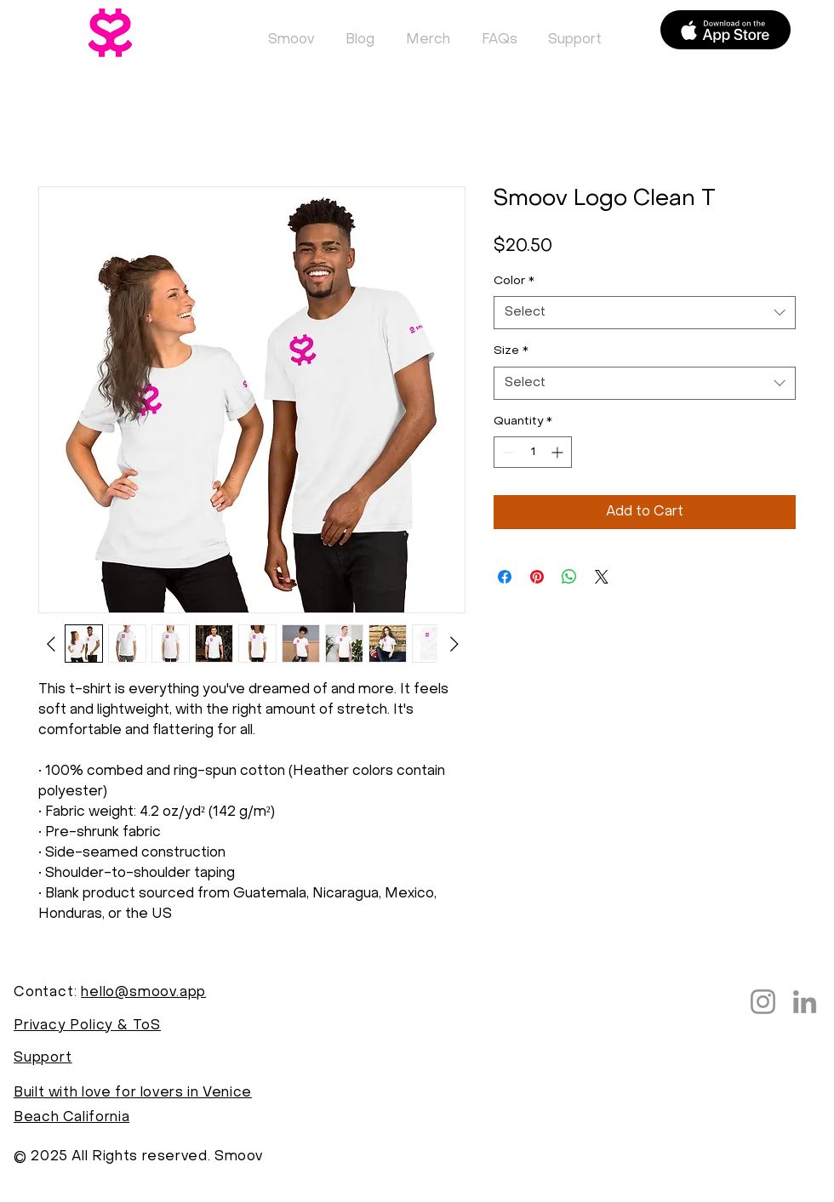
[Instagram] (763, 1001)
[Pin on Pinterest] (537, 577)
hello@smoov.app (143, 993)
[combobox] (645, 312)
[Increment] (558, 452)
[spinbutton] (532, 452)
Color (514, 281)
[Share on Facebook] (504, 577)
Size (511, 350)
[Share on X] (601, 577)
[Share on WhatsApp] (569, 577)
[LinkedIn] (804, 1001)
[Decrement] (506, 452)
